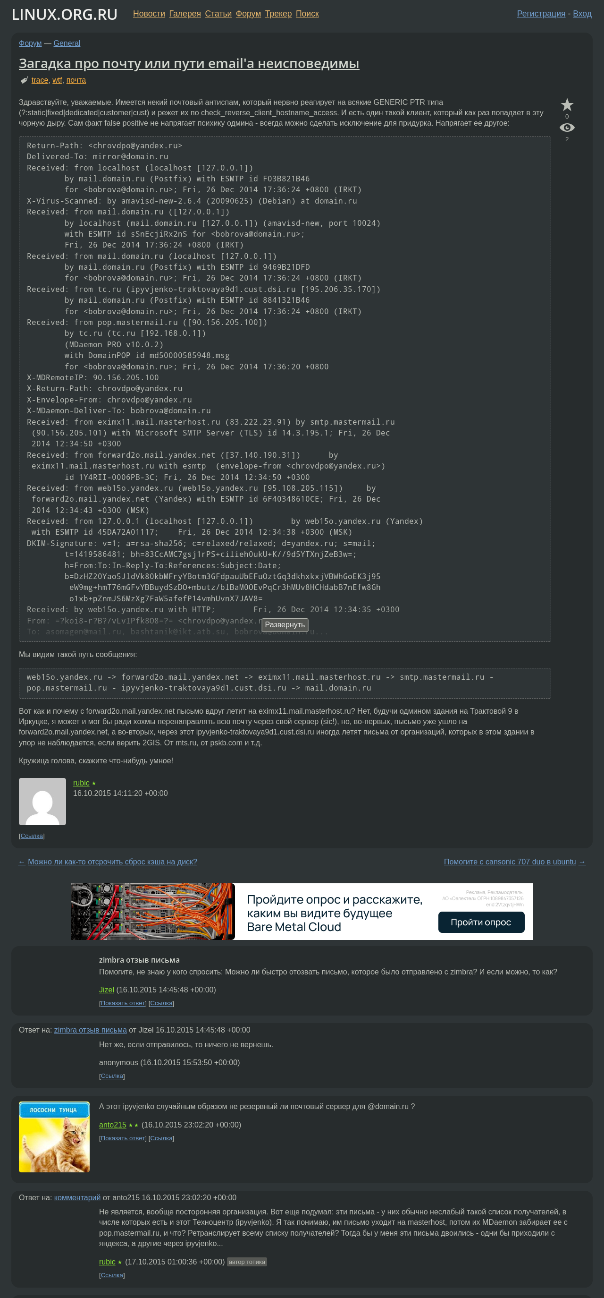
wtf (57, 80)
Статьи (218, 13)
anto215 (112, 1125)
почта (76, 80)
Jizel (106, 990)
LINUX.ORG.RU (64, 14)
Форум (248, 13)
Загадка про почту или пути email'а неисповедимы (189, 63)
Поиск (307, 13)
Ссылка (32, 835)
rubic (81, 783)
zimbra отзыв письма (90, 1030)
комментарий (77, 1198)
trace (40, 80)
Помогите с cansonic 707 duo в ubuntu (510, 862)
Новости (149, 13)
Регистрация (541, 13)
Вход (582, 13)
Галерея (185, 13)
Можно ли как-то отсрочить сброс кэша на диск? (112, 862)
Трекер (278, 13)
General (67, 43)
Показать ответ (123, 1003)
